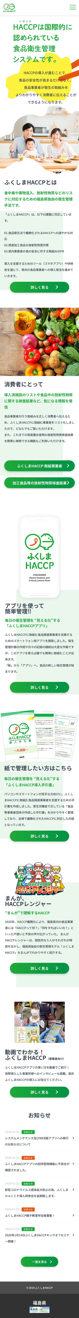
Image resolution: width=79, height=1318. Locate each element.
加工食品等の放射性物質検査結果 (40, 482)
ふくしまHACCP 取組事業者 (39, 465)
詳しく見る (40, 287)
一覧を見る (39, 1262)
